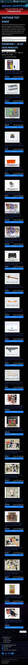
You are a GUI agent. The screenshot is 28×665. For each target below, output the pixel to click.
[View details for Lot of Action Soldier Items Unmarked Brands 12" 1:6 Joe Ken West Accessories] (14, 448)
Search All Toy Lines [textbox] (8, 40)
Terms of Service (5, 661)
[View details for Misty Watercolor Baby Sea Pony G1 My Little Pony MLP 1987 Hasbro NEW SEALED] (14, 593)
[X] (6, 654)
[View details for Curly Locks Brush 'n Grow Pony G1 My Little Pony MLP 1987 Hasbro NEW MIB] (14, 520)
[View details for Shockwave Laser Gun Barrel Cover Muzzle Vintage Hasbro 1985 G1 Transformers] (14, 92)
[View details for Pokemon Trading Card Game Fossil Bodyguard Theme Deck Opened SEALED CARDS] (14, 235)
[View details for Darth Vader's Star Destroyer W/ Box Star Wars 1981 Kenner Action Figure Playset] (14, 617)
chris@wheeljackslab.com (10, 645)
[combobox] (14, 41)
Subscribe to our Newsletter (10, 650)
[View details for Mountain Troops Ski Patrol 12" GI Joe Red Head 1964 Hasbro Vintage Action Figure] (14, 496)
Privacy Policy (5, 663)
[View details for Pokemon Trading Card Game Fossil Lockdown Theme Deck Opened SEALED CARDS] (14, 211)
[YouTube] (12, 654)
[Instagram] (9, 654)
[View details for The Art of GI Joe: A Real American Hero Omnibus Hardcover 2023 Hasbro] (14, 424)
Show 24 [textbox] (22, 631)
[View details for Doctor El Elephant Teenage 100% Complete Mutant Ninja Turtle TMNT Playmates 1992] (14, 116)
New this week (12, 52)
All (4, 52)
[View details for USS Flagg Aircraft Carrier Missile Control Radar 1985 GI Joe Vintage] (14, 188)
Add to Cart (14, 78)
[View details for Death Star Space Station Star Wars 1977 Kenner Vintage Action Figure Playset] (14, 402)
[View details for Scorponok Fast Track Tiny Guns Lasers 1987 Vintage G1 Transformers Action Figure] (14, 306)
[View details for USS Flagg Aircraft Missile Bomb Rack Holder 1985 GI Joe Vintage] (14, 259)
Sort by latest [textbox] (5, 50)
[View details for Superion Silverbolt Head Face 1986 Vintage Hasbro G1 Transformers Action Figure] (14, 141)
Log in (3, 57)
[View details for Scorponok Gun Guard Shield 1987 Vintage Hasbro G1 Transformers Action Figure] (14, 354)
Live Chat (6, 648)
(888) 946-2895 (7, 646)
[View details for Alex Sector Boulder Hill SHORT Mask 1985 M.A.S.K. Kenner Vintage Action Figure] (14, 330)
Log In (23, 1)
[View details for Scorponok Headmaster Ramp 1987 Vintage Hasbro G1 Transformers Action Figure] (14, 165)
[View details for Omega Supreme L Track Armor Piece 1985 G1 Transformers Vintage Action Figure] (14, 379)
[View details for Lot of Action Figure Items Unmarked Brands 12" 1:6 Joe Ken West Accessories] (14, 472)
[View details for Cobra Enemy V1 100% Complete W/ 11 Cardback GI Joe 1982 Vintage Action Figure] (14, 68)
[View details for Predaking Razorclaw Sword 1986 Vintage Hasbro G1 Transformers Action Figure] (14, 282)
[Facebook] (3, 654)
